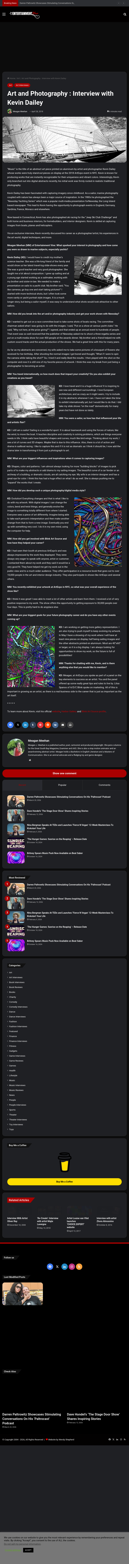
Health (12, 1130)
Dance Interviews (17, 1076)
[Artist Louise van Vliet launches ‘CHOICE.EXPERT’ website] (79, 1269)
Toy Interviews (16, 1183)
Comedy (13, 1061)
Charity (12, 1056)
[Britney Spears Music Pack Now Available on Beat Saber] (16, 857)
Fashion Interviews (18, 1085)
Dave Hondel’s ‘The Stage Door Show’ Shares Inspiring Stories (57, 811)
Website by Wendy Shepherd (61, 1499)
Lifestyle (13, 1134)
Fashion (13, 1081)
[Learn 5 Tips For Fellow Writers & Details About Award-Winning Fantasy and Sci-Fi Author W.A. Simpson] (64, 1405)
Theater (13, 1174)
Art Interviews (22, 85)
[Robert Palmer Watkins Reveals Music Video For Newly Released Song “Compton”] (22, 1401)
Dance (12, 1071)
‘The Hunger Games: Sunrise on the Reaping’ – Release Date (57, 839)
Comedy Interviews (18, 1066)
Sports (12, 1169)
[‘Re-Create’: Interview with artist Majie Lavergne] (49, 1269)
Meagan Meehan (20, 111)
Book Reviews (15, 1046)
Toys (11, 1188)
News (12, 1154)
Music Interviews (17, 1144)
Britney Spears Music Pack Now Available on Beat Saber (55, 853)
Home (11, 78)
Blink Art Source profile (94, 711)
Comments (104, 785)
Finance (13, 1095)
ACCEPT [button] (28, 1550)
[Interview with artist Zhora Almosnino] (109, 1269)
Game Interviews (17, 1115)
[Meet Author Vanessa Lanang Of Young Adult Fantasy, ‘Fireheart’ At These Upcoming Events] (106, 1405)
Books (12, 1051)
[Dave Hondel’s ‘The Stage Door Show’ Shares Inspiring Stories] (16, 815)
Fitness (12, 1105)
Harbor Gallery (69, 711)
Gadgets (13, 1110)
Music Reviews (16, 1149)
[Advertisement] (64, 46)
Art (18, 78)
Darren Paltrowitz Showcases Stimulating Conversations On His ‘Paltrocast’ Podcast (68, 797)
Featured (13, 1090)
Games (12, 1125)
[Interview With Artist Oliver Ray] (19, 1269)
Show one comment (64, 773)
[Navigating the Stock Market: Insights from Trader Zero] (106, 1377)
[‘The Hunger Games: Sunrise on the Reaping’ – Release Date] (16, 843)
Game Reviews (16, 1120)
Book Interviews (16, 1041)
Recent (22, 785)
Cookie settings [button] (13, 1550)
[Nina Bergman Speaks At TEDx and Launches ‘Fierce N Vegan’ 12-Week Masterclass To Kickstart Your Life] (16, 829)
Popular (62, 785)
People (12, 1159)
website (56, 711)
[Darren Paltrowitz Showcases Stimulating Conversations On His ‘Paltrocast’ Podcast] (16, 801)
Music (12, 1139)
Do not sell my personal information (22, 1544)
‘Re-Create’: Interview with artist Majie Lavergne (47, 1280)
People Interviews (17, 1164)
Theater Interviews (18, 1179)
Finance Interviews (18, 1100)
